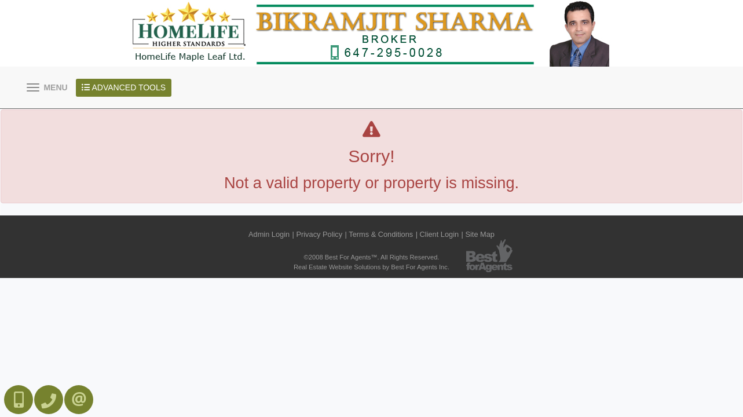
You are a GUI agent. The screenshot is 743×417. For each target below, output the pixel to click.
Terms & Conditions (381, 234)
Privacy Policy (319, 234)
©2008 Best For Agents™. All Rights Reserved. (372, 257)
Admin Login (269, 234)
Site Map (480, 234)
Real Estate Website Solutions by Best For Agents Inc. (371, 267)
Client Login (439, 234)
